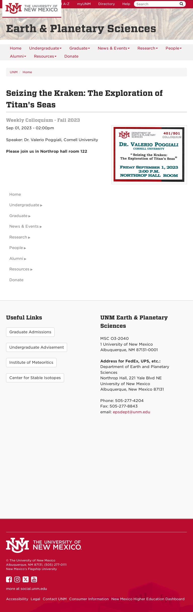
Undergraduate (45, 49)
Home (15, 48)
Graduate (79, 49)
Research (147, 49)
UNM (14, 72)
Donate (71, 56)
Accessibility (17, 599)
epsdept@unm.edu (131, 412)
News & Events (114, 49)
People (174, 49)
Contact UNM (55, 599)
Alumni (18, 57)
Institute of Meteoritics (31, 362)
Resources (45, 57)
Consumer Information (89, 599)
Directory (106, 4)
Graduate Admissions (30, 332)
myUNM (84, 4)
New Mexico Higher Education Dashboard (147, 599)
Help (126, 4)
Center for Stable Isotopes (35, 378)
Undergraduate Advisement (36, 347)
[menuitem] (15, 48)
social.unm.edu (34, 589)
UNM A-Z (62, 4)
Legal (35, 599)
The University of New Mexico (31, 9)
